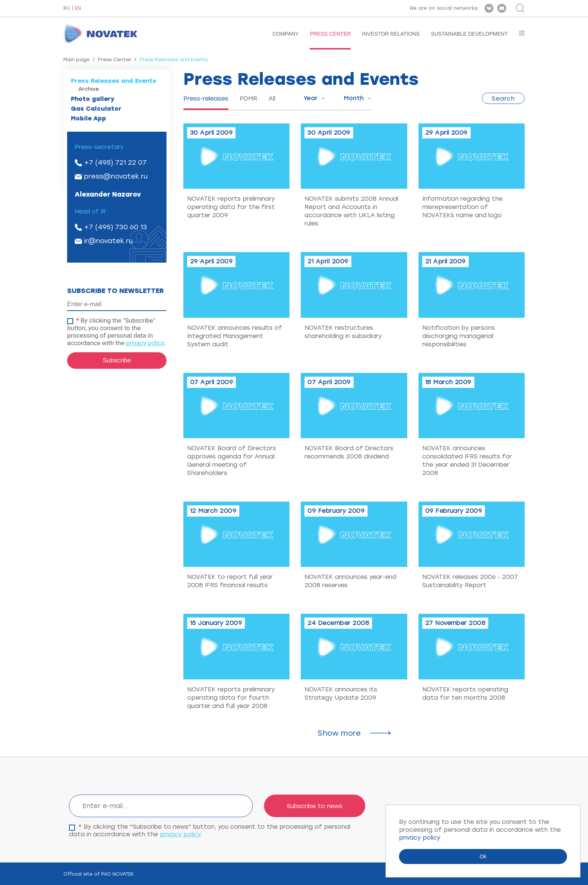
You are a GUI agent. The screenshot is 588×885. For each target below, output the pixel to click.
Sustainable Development (469, 34)
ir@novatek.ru (108, 241)
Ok (483, 856)
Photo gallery (92, 98)
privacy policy (145, 343)
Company (286, 34)
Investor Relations (391, 34)
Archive (88, 89)
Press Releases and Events (113, 80)
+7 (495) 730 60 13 (115, 227)
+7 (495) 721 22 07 (115, 162)
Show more (339, 733)
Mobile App (88, 118)
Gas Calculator (96, 108)
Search (503, 98)
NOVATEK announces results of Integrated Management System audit (234, 336)
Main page (76, 59)
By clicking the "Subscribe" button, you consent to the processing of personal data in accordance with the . (116, 332)
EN (78, 8)
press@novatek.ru (116, 176)
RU (66, 8)
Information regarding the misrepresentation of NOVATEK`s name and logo (462, 207)
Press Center (330, 34)
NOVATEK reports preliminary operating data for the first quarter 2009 (231, 207)
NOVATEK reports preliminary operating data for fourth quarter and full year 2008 (231, 697)
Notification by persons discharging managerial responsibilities (458, 336)
